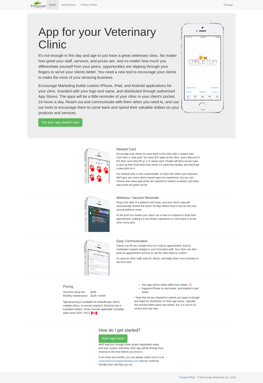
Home (52, 4)
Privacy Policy (89, 4)
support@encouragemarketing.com (119, 360)
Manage (228, 4)
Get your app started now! (60, 122)
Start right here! (113, 338)
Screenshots (68, 4)
